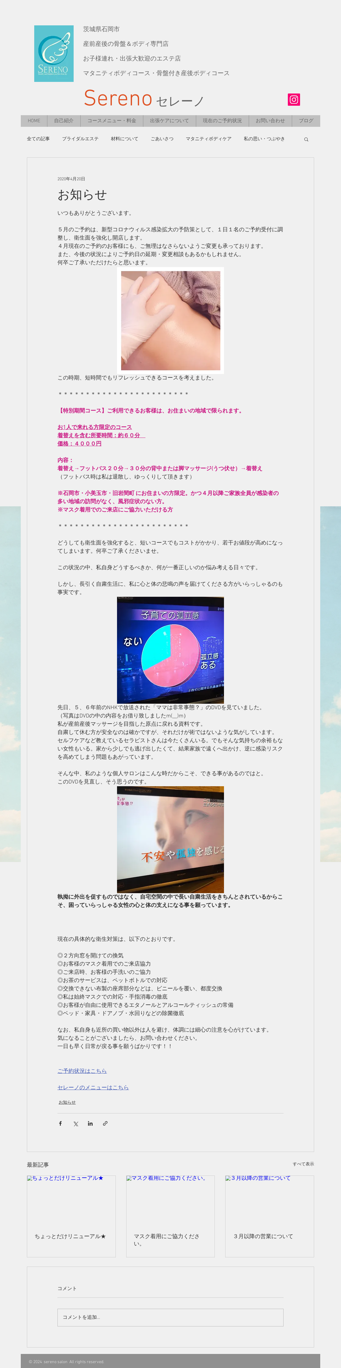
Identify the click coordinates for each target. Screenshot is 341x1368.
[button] (306, 139)
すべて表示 (303, 1164)
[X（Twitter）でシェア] (75, 1123)
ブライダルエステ (80, 139)
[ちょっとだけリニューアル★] (71, 1200)
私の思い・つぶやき (264, 139)
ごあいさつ (162, 139)
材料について (124, 139)
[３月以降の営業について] (270, 1200)
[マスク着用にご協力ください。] (171, 1200)
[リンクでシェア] (105, 1123)
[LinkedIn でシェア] (90, 1123)
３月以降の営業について (263, 1237)
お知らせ (67, 1102)
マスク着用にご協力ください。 (167, 1240)
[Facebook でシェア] (60, 1123)
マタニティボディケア (209, 139)
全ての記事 (38, 139)
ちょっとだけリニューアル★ (70, 1237)
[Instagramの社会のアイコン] (294, 100)
